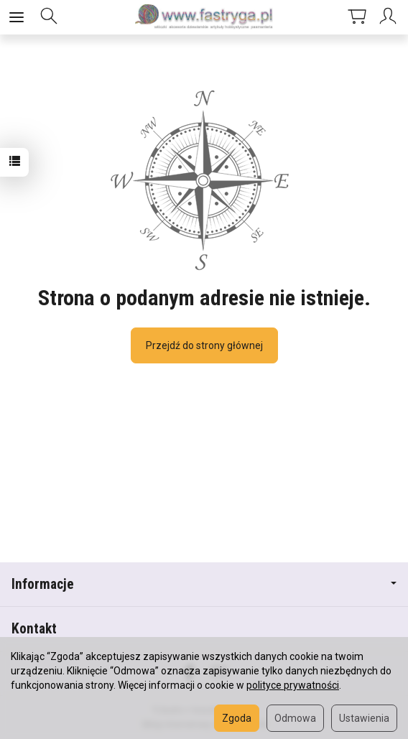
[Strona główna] (204, 17)
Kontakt (34, 629)
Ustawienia (364, 718)
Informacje (204, 584)
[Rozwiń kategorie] (16, 17)
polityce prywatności (292, 685)
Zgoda (236, 718)
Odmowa (295, 718)
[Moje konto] (390, 17)
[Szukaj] (49, 17)
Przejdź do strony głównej (204, 345)
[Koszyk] (357, 17)
